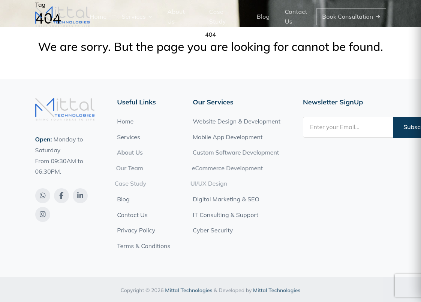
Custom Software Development (234, 152)
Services (137, 16)
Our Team (127, 168)
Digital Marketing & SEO (226, 199)
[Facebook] (61, 195)
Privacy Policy (136, 230)
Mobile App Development (227, 137)
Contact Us (296, 16)
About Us (176, 16)
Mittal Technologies (188, 292)
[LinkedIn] (80, 195)
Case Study (217, 16)
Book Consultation (351, 16)
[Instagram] (42, 214)
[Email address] (348, 127)
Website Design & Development (236, 121)
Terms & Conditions (143, 246)
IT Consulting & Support (225, 215)
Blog (263, 16)
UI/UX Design (206, 183)
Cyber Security (213, 230)
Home (98, 16)
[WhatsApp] (42, 195)
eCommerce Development (225, 168)
